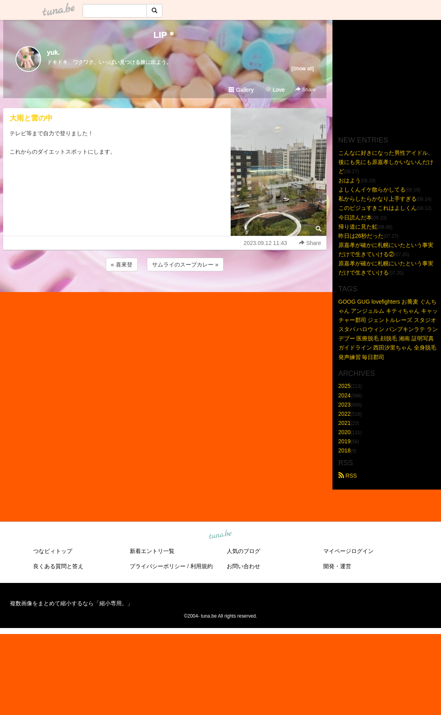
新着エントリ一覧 (152, 551)
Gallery (241, 90)
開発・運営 (337, 566)
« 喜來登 (121, 264)
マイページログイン (348, 551)
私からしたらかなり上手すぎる (377, 199)
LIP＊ (164, 35)
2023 (344, 404)
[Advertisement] (164, 294)
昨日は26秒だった (361, 236)
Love (275, 90)
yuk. (53, 52)
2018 (344, 450)
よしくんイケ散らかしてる (371, 189)
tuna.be (220, 535)
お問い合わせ (243, 566)
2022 (344, 414)
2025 (344, 386)
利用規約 (201, 566)
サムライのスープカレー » (185, 264)
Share (305, 90)
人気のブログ (243, 551)
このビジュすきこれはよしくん (377, 208)
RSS (347, 475)
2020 (344, 432)
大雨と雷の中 (31, 118)
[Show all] (302, 68)
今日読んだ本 (355, 217)
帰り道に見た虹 (358, 226)
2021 (344, 423)
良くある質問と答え (58, 566)
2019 (344, 441)
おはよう (349, 180)
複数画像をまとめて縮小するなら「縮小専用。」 (71, 603)
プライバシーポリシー (158, 566)
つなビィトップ (52, 551)
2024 (344, 395)
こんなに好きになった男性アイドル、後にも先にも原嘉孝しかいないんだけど (385, 162)
